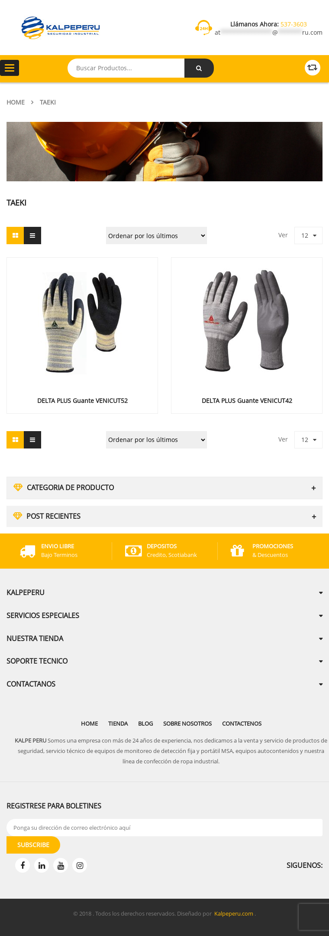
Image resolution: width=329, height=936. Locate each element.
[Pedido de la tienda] (156, 235)
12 (304, 235)
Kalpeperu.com (233, 913)
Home (15, 102)
